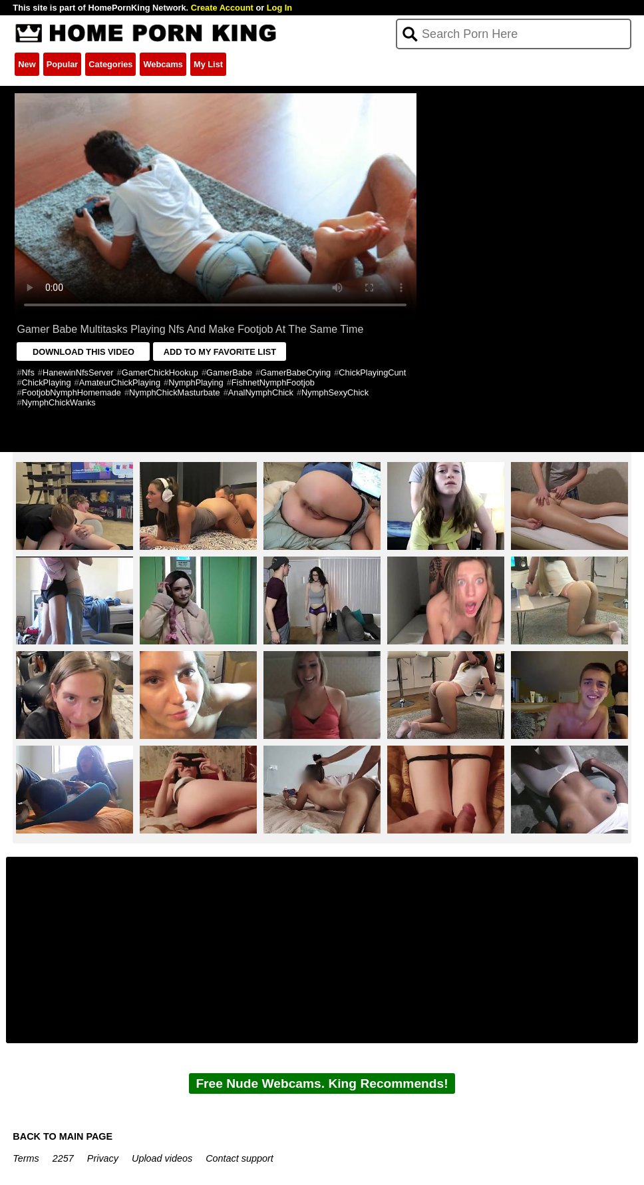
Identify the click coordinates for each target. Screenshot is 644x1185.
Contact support (239, 1158)
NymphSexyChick (335, 392)
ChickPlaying (46, 382)
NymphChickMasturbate (174, 392)
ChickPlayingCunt (372, 372)
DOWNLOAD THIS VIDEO (83, 352)
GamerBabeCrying (295, 372)
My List (208, 64)
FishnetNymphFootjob (273, 382)
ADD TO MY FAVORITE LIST (220, 352)
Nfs (28, 372)
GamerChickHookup (160, 372)
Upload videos (162, 1158)
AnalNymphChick (260, 392)
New (26, 64)
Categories (110, 64)
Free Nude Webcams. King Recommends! (322, 1083)
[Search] (513, 34)
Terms (26, 1158)
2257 (63, 1158)
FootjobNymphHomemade (71, 392)
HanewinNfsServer (78, 372)
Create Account (222, 8)
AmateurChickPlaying (119, 382)
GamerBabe (229, 372)
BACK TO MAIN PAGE (62, 1136)
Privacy (102, 1158)
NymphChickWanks (59, 402)
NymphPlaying (196, 382)
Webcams (163, 64)
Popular (63, 64)
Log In (279, 8)
